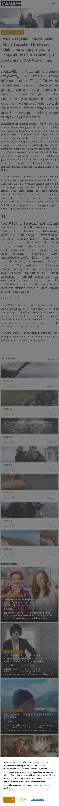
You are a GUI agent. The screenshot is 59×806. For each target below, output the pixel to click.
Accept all (9, 800)
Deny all (22, 800)
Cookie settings (37, 800)
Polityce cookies (47, 778)
